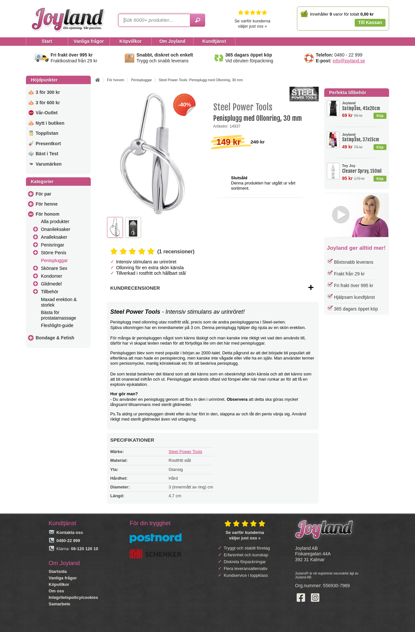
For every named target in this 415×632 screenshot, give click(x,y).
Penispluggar (54, 260)
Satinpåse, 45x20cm (364, 106)
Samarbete (59, 603)
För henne (47, 204)
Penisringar (52, 244)
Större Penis (53, 252)
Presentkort (48, 143)
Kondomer (51, 276)
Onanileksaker (55, 229)
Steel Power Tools (185, 451)
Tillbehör (49, 291)
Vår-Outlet (47, 112)
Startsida (58, 571)
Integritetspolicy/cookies (73, 597)
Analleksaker (54, 237)
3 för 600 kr (48, 102)
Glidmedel (51, 283)
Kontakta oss (69, 532)
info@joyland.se (349, 60)
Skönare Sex (54, 268)
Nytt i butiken (50, 123)
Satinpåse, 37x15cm (364, 138)
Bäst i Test (47, 153)
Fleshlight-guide (57, 325)
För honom (47, 214)
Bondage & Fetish (55, 337)
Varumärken (49, 164)
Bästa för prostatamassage (58, 315)
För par (43, 193)
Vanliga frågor (63, 577)
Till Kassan (370, 22)
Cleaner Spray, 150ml (364, 169)
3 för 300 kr (48, 92)
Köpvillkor (59, 584)
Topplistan (47, 133)
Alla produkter (55, 221)
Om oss (56, 590)
